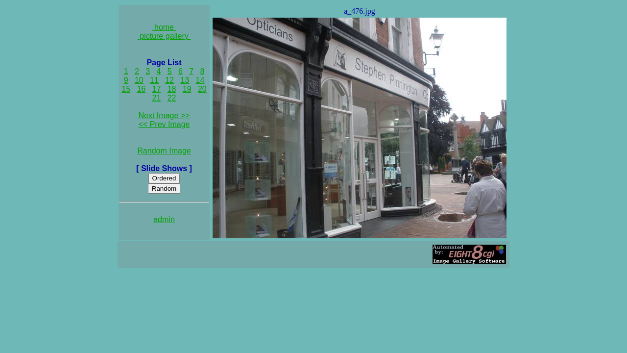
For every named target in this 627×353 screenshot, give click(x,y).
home (164, 27)
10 (139, 80)
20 (202, 89)
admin (164, 219)
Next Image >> (164, 115)
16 (141, 89)
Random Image (164, 151)
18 (172, 89)
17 (156, 89)
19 (187, 89)
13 (184, 80)
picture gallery (164, 36)
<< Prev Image (164, 124)
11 (154, 80)
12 (169, 80)
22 (172, 98)
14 (200, 80)
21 (156, 98)
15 (125, 89)
